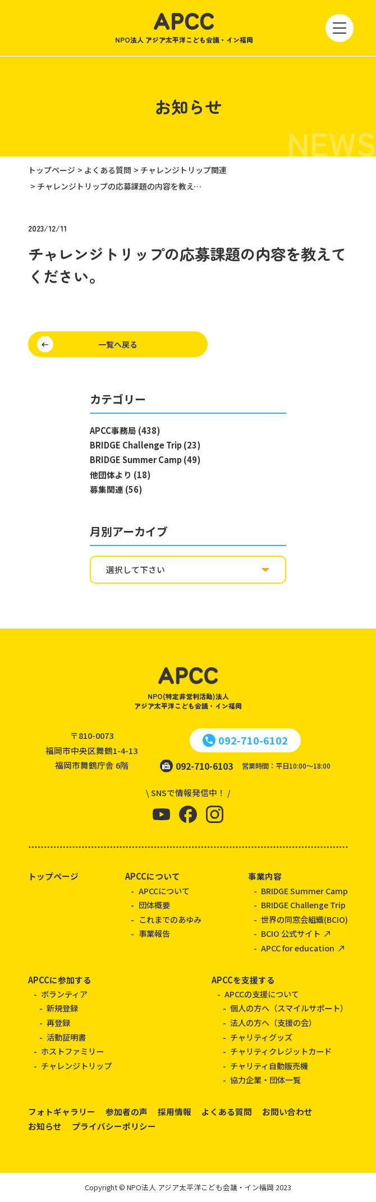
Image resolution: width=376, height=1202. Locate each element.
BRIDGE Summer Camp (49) (145, 459)
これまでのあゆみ (170, 919)
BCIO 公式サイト (290, 933)
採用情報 (174, 1111)
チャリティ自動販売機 (269, 1065)
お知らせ (45, 1126)
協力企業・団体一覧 (265, 1079)
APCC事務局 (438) (125, 430)
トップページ (53, 876)
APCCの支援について (261, 994)
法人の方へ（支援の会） (273, 1022)
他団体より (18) (120, 474)
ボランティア (64, 994)
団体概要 (154, 904)
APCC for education (297, 948)
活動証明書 (66, 1037)
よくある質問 (226, 1111)
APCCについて (152, 876)
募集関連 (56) (116, 489)
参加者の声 (127, 1111)
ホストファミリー (72, 1051)
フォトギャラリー (61, 1111)
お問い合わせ (287, 1111)
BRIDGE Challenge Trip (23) (145, 445)
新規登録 (62, 1008)
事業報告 (154, 933)
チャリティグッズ (261, 1037)
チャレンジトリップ (76, 1065)
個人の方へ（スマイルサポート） (289, 1008)
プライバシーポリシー (114, 1126)
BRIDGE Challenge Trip (303, 904)
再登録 (58, 1022)
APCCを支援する (243, 980)
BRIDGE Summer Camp (304, 890)
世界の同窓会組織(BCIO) (304, 919)
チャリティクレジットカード (281, 1051)
